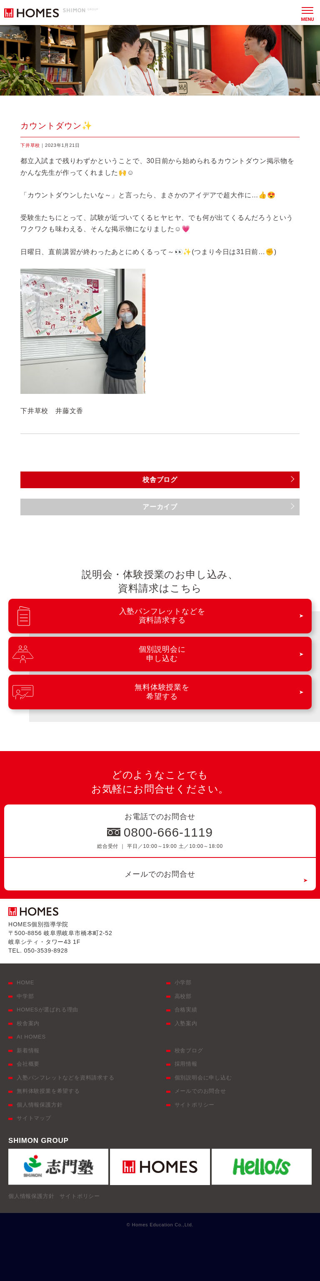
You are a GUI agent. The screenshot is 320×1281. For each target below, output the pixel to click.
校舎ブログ (189, 1050)
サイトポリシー (195, 1105)
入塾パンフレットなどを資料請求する (66, 1077)
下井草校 (30, 145)
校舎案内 (28, 1023)
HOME (25, 982)
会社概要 (28, 1064)
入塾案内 (186, 1023)
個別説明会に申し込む (203, 1077)
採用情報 (186, 1064)
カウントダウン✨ (56, 125)
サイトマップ (34, 1118)
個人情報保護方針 (39, 1105)
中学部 (25, 996)
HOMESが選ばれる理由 (47, 1009)
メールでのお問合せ (160, 874)
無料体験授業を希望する (48, 1091)
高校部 (183, 996)
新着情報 (28, 1050)
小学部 (183, 982)
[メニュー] (307, 12)
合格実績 (186, 1009)
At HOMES (31, 1037)
